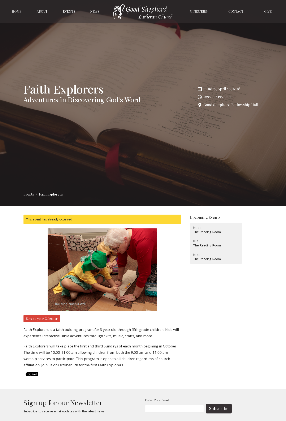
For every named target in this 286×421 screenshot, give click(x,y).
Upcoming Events (205, 217)
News (94, 11)
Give (268, 11)
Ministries (199, 11)
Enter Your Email (157, 400)
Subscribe (218, 408)
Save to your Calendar (42, 318)
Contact (235, 11)
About (42, 11)
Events (69, 11)
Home (16, 11)
